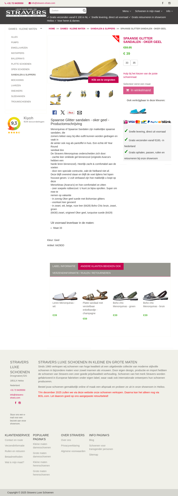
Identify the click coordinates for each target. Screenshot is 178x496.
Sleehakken (18, 96)
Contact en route (14, 440)
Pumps (15, 42)
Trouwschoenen (21, 101)
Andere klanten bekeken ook (101, 266)
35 (134, 62)
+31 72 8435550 (17, 390)
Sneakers (16, 91)
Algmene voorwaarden (73, 451)
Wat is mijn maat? (14, 462)
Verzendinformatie (15, 445)
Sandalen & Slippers (103, 28)
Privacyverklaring (70, 445)
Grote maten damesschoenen (42, 455)
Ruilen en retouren (15, 451)
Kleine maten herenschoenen (41, 464)
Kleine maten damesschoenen (42, 446)
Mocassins (17, 80)
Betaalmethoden (14, 456)
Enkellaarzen (19, 48)
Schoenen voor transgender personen (101, 447)
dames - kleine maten (23, 28)
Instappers (17, 53)
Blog (91, 440)
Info (169, 11)
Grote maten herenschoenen (41, 473)
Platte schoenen (21, 64)
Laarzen (16, 85)
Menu (127, 11)
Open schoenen (20, 69)
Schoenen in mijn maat (148, 11)
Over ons (66, 440)
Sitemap (93, 454)
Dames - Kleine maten (72, 28)
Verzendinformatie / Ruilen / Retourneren (81, 273)
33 (127, 62)
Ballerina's (17, 58)
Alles (14, 37)
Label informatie (63, 266)
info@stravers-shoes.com (42, 3)
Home (52, 28)
